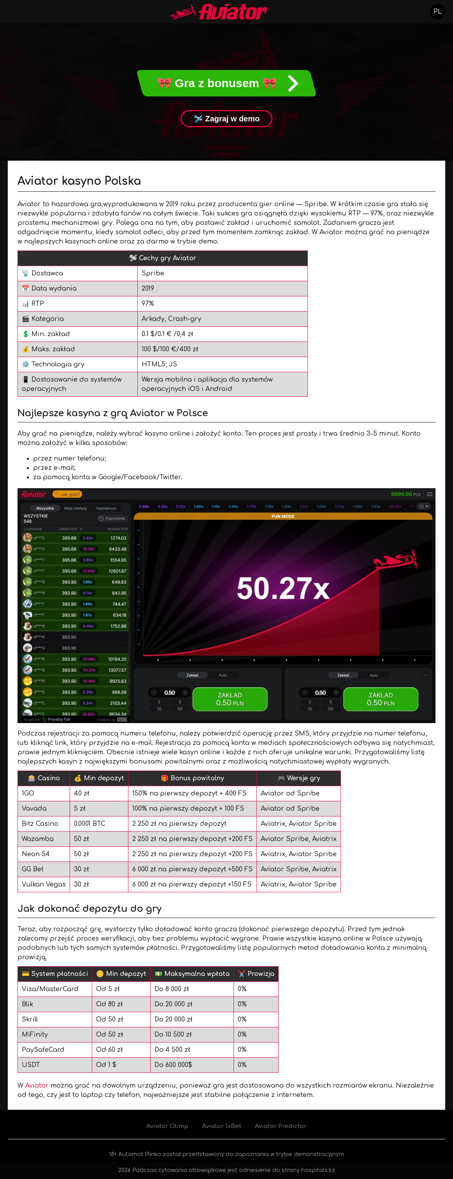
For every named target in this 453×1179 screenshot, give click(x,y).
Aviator (37, 1085)
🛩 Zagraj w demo (226, 118)
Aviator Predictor (281, 1126)
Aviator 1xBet (221, 1126)
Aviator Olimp (167, 1126)
